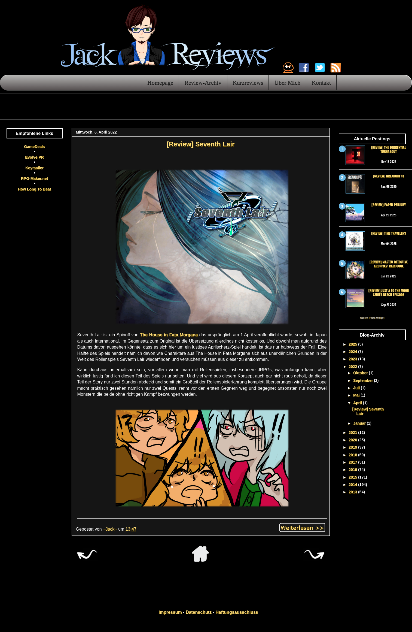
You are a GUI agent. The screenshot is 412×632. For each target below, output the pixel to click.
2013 (353, 492)
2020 (353, 440)
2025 (353, 344)
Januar (360, 423)
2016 (353, 469)
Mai (357, 395)
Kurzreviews (248, 82)
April (358, 403)
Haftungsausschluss (236, 612)
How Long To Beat (34, 189)
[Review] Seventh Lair (200, 144)
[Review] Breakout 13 (388, 176)
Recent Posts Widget (372, 317)
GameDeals (34, 146)
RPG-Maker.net (34, 178)
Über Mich (287, 82)
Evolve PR (34, 157)
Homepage (160, 82)
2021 (353, 432)
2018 (353, 455)
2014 (353, 484)
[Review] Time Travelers (388, 233)
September (363, 380)
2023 (353, 359)
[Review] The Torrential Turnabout (388, 149)
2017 (353, 462)
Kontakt (321, 82)
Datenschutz (199, 612)
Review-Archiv (202, 82)
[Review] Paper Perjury (388, 204)
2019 (353, 447)
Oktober (361, 373)
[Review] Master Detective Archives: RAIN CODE (389, 263)
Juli (357, 388)
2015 (353, 477)
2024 (353, 351)
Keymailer (34, 168)
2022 (353, 366)
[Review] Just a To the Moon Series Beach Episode (388, 292)
